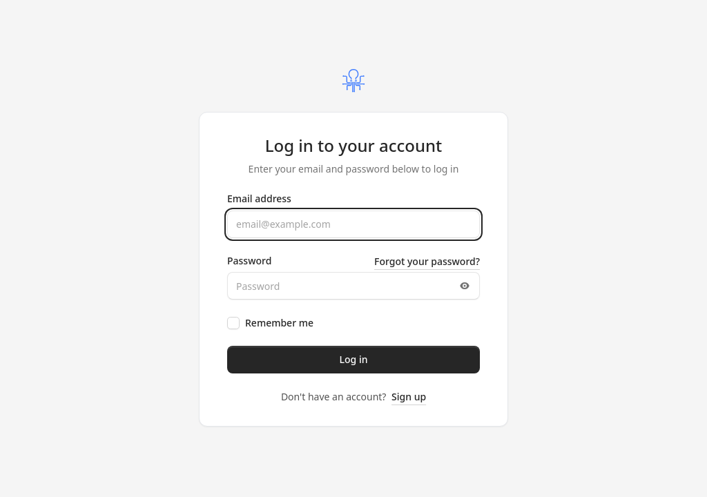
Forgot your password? (427, 261)
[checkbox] (233, 323)
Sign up (408, 396)
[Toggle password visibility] (465, 286)
